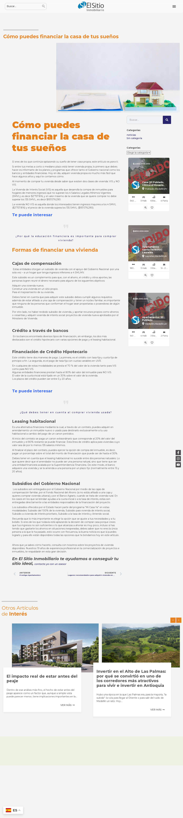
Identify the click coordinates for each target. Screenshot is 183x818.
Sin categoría (134, 138)
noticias (131, 134)
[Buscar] (167, 120)
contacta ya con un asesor (50, 564)
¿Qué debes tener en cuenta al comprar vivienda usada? (66, 412)
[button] (174, 6)
